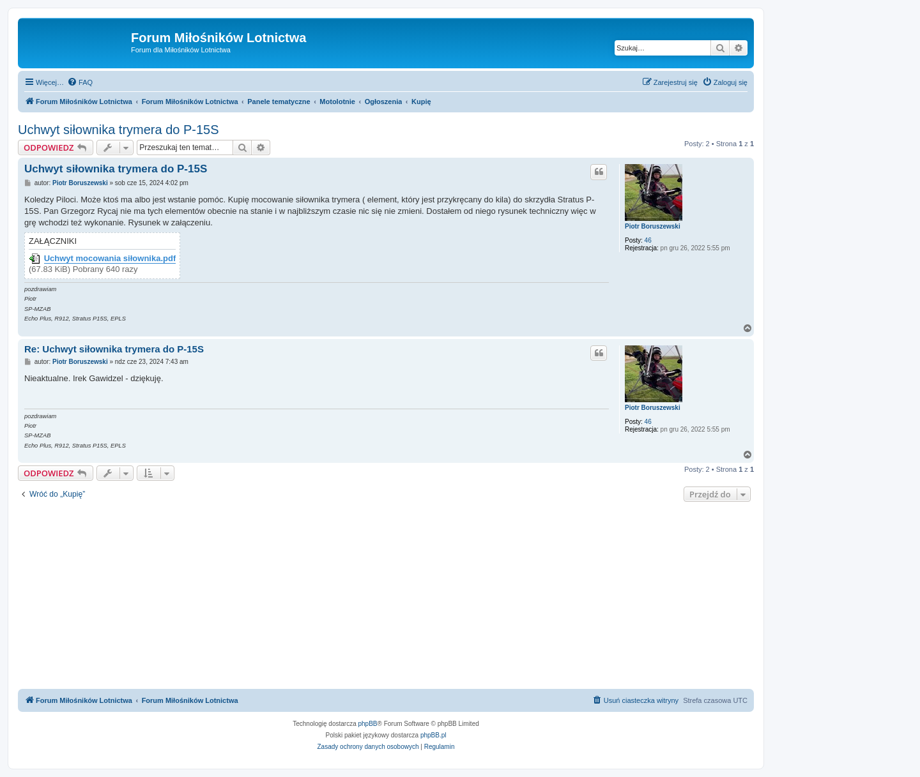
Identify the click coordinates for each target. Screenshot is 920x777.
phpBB (368, 723)
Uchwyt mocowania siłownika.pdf (110, 258)
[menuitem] (80, 82)
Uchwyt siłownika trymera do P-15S (118, 130)
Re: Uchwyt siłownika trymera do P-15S (114, 348)
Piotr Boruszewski (652, 226)
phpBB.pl (433, 735)
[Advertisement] (386, 597)
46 (648, 240)
